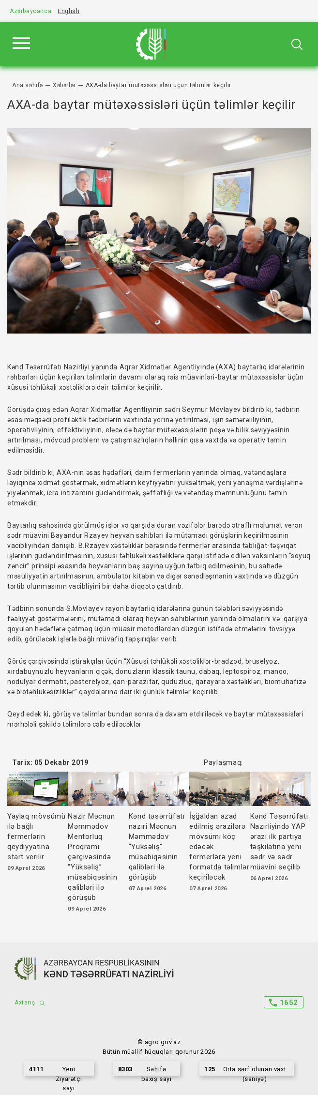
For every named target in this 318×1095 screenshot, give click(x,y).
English (68, 11)
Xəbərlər (64, 85)
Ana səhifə (27, 85)
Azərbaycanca (30, 11)
